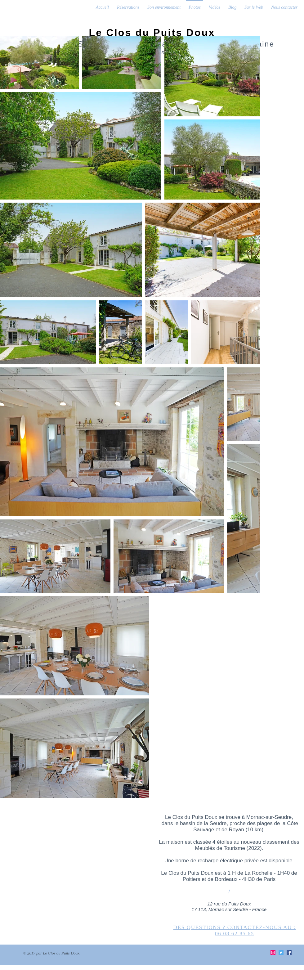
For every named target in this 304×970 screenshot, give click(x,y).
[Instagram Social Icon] (272, 952)
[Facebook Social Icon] (289, 952)
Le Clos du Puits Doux (152, 32)
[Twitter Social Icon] (281, 952)
